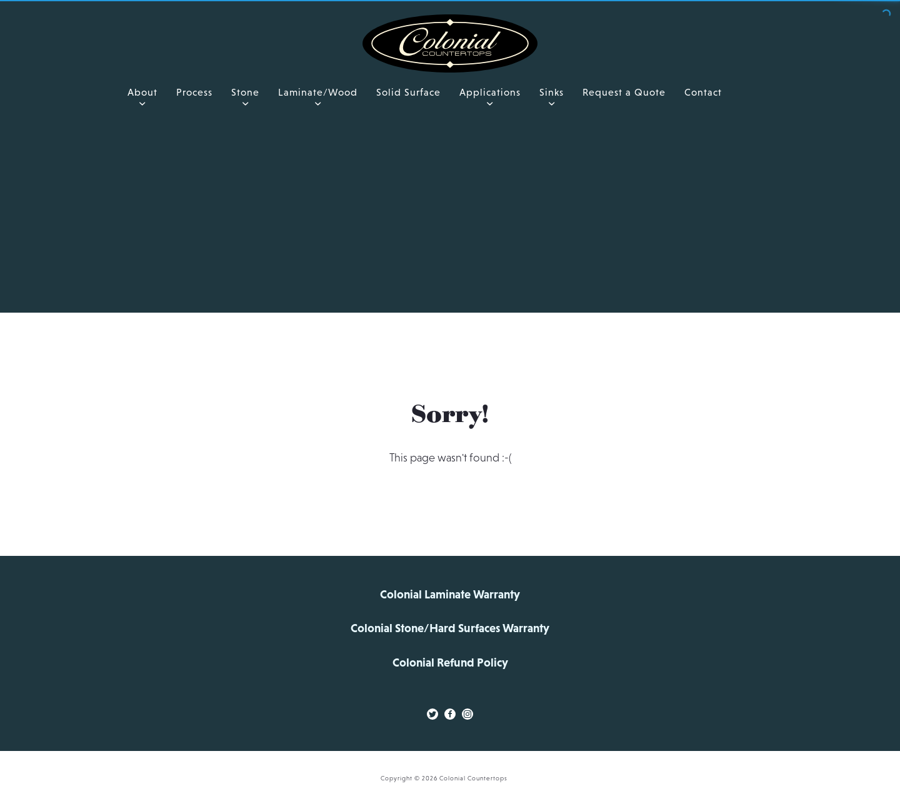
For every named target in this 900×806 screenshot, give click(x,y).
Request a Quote (624, 92)
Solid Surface (408, 92)
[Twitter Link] (432, 714)
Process (194, 92)
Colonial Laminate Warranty (450, 594)
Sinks (551, 92)
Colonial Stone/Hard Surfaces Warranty (450, 628)
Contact (703, 92)
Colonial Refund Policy (450, 662)
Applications (490, 92)
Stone (245, 92)
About (143, 92)
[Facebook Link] (450, 714)
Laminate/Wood (318, 92)
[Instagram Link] (467, 714)
